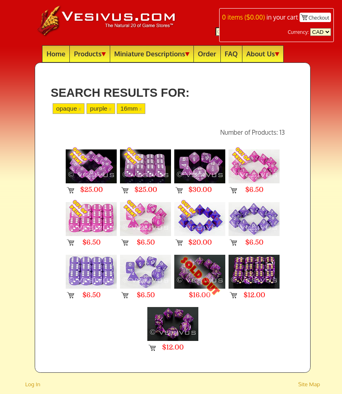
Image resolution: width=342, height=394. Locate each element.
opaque (68, 108)
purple (100, 108)
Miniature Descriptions (151, 53)
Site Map (309, 384)
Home (56, 53)
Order (207, 53)
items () (243, 17)
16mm (131, 108)
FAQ (231, 53)
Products (90, 53)
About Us (263, 53)
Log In (32, 384)
